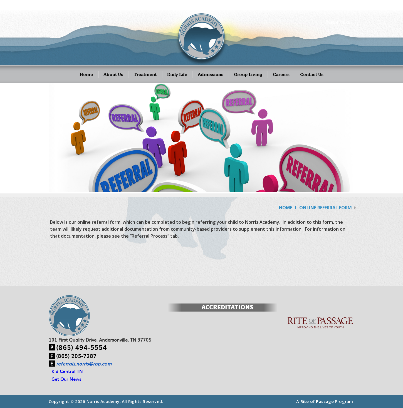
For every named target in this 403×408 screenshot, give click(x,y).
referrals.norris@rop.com (84, 363)
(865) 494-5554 (81, 347)
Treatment (145, 75)
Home (86, 75)
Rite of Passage (317, 401)
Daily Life (177, 75)
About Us (113, 75)
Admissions (210, 75)
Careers (281, 75)
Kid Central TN (67, 371)
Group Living (248, 75)
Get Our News (66, 378)
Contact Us (311, 75)
